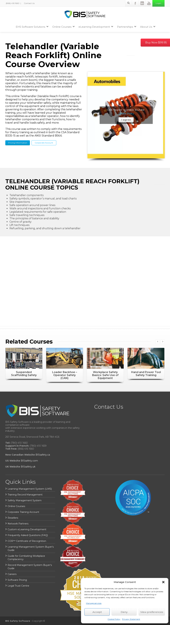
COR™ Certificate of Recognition (27, 541)
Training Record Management (25, 494)
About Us (147, 26)
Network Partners (18, 523)
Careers (12, 574)
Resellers (13, 517)
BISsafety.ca (43, 454)
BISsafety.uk (28, 466)
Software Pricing (17, 579)
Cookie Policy (114, 619)
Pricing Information (17, 142)
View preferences (151, 612)
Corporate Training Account (23, 512)
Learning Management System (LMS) (30, 488)
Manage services (93, 603)
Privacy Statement (131, 619)
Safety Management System (25, 500)
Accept (97, 612)
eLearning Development (96, 26)
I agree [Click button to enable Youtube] (126, 119)
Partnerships (126, 26)
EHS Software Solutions (32, 26)
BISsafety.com (29, 460)
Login (158, 3)
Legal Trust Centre (18, 585)
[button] (163, 582)
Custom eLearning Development (27, 529)
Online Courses (63, 26)
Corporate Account (44, 142)
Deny (124, 612)
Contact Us (29, 3)
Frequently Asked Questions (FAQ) (28, 535)
